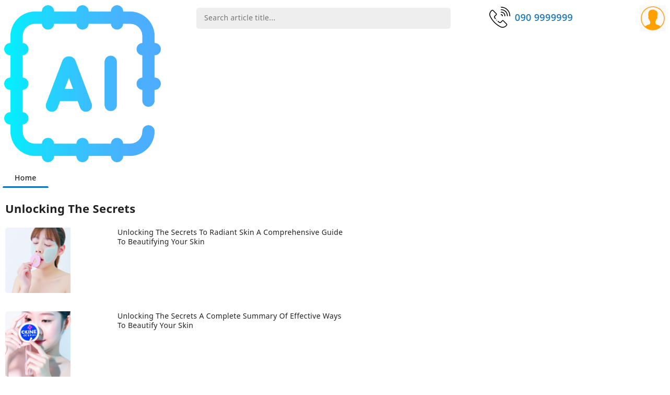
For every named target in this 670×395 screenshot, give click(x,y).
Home (26, 178)
